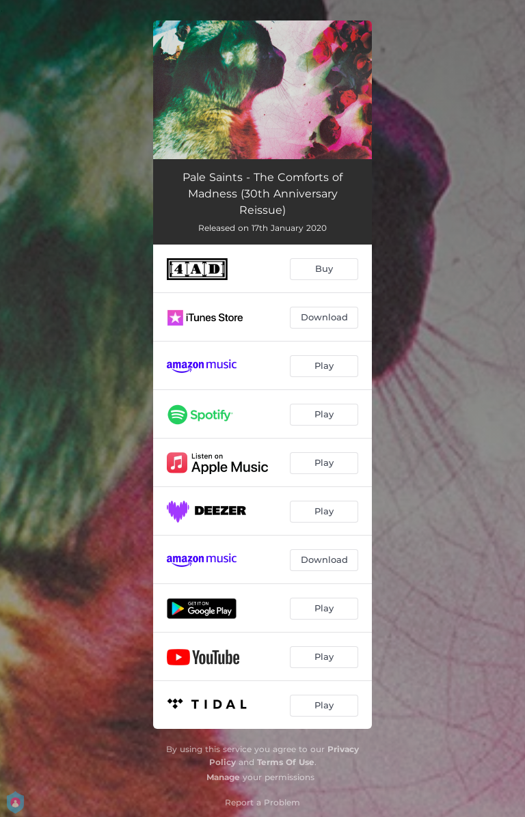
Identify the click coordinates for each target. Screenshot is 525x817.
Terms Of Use (285, 762)
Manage (223, 777)
